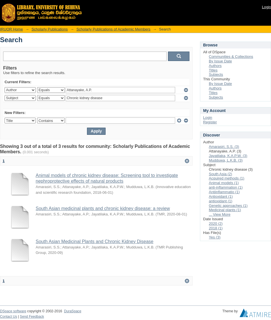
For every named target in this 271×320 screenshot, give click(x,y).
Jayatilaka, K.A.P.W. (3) (228, 156)
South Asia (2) (220, 174)
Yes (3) (215, 237)
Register (210, 122)
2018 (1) (216, 228)
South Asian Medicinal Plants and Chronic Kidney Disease (94, 241)
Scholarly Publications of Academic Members (113, 29)
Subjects (216, 74)
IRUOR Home (11, 29)
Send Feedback (32, 317)
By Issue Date (220, 61)
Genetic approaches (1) (228, 205)
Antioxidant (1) (221, 196)
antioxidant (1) (220, 201)
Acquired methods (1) (226, 178)
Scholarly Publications (49, 29)
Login (266, 7)
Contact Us (8, 317)
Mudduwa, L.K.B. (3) (226, 160)
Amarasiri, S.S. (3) (224, 146)
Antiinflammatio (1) (224, 192)
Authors (215, 66)
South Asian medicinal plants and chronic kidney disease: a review (103, 208)
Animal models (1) (224, 183)
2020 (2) (216, 223)
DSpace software (13, 311)
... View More (219, 214)
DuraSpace (72, 311)
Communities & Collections (231, 56)
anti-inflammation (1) (226, 187)
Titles (213, 70)
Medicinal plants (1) (225, 210)
